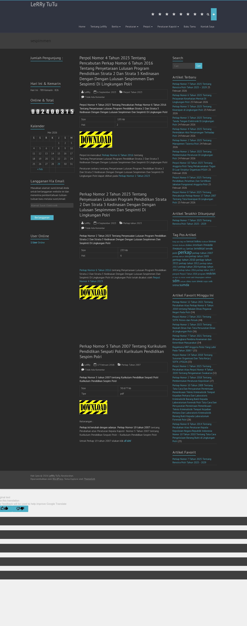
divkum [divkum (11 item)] (182, 245)
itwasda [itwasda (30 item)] (208, 245)
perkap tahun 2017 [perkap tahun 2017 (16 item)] (205, 270)
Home (82, 26)
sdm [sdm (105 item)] (176, 280)
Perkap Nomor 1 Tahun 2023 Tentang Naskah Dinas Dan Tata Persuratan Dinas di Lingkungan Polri (194, 328)
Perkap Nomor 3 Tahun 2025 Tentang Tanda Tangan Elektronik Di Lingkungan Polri (193, 121)
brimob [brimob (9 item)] (175, 245)
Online (38, 242)
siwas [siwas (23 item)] (200, 281)
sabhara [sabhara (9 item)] (208, 277)
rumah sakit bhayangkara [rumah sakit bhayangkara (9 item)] (195, 277)
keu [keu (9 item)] (184, 249)
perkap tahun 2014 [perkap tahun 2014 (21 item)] (188, 266)
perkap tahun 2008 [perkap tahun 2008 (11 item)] (181, 256)
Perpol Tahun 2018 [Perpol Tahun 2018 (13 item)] (188, 273)
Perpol (146, 26)
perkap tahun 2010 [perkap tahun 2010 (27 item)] (184, 260)
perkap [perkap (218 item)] (185, 252)
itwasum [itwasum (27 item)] (177, 248)
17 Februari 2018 (105, 364)
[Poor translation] (20, 509)
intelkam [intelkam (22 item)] (198, 245)
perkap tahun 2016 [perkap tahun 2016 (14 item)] (187, 270)
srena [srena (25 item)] (176, 285)
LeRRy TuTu (44, 4)
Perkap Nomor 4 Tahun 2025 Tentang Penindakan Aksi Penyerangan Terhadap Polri (193, 132)
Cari (199, 65)
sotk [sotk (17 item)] (210, 281)
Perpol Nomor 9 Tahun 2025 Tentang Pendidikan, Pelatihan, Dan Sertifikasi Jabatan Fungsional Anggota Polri (192, 181)
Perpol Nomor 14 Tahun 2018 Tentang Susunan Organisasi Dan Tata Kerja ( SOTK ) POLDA (192, 358)
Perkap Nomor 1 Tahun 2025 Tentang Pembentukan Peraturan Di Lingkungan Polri (193, 155)
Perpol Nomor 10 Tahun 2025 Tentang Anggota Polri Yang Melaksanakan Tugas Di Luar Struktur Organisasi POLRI (194, 166)
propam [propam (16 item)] (202, 273)
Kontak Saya (207, 26)
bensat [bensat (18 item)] (190, 241)
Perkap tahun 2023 (132, 223)
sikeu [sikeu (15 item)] (188, 281)
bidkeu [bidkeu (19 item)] (197, 241)
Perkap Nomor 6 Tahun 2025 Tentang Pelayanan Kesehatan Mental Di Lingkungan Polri (192, 99)
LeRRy (87, 92)
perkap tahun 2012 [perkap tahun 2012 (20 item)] (189, 263)
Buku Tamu (190, 26)
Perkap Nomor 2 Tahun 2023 (134, 175)
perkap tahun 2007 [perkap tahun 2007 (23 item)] (202, 253)
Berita (115, 26)
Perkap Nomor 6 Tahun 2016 (117, 155)
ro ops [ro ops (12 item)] (175, 277)
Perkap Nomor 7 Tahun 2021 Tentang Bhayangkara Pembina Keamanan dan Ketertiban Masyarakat (192, 339)
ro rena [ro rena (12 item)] (182, 277)
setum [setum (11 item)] (183, 281)
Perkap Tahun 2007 (131, 364)
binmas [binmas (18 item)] (212, 241)
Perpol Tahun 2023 (132, 92)
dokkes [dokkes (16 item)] (188, 245)
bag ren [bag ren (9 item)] (183, 241)
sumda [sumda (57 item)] (184, 284)
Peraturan (130, 26)
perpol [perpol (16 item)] (176, 273)
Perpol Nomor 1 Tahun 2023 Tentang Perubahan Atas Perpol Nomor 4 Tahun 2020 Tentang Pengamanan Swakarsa (193, 370)
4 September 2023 (106, 223)
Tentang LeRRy (98, 26)
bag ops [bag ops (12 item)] (176, 241)
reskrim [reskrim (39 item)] (211, 273)
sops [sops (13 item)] (205, 281)
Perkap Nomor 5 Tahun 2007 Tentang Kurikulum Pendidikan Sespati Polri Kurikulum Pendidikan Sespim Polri (123, 351)
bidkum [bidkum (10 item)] (205, 241)
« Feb (40, 169)
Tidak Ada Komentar (95, 97)
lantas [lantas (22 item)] (189, 248)
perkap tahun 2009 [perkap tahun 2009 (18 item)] (199, 256)
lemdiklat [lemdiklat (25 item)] (199, 248)
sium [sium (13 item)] (194, 281)
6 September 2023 (106, 92)
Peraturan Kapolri (167, 26)
